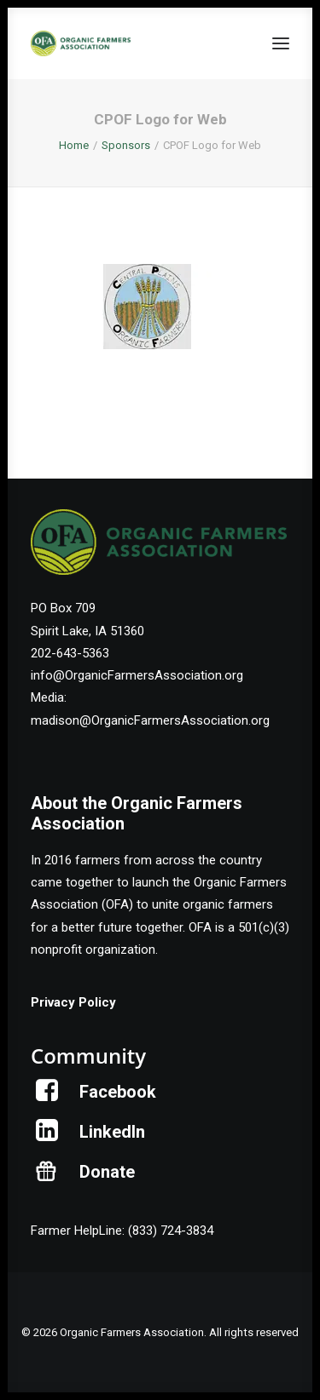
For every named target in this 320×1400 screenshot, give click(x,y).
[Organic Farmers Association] (81, 43)
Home (74, 145)
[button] (280, 43)
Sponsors (126, 145)
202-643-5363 (70, 653)
